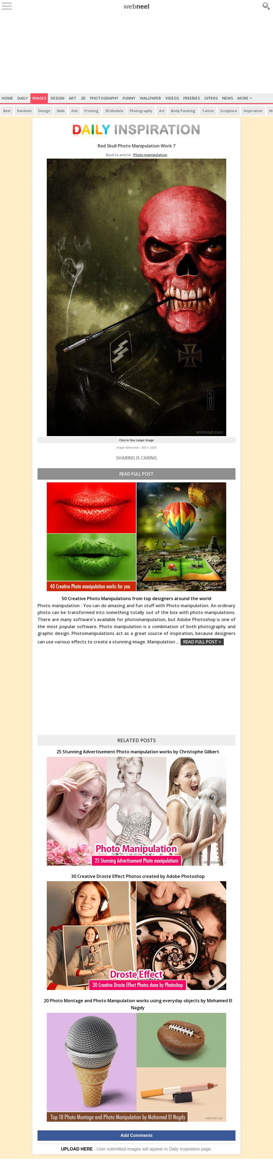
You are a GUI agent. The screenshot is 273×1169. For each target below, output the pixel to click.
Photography (104, 98)
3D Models (114, 110)
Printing (91, 110)
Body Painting (183, 110)
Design (57, 98)
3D (83, 98)
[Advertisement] (136, 52)
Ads (74, 110)
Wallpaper (150, 98)
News (227, 98)
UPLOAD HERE (77, 1149)
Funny (129, 98)
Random (24, 110)
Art (72, 98)
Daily (22, 98)
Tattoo (208, 110)
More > (244, 98)
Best (7, 110)
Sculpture (228, 110)
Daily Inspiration (184, 1149)
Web (60, 110)
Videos (172, 98)
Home (7, 98)
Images (39, 98)
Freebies (191, 98)
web (137, 6)
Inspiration (253, 110)
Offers (211, 98)
